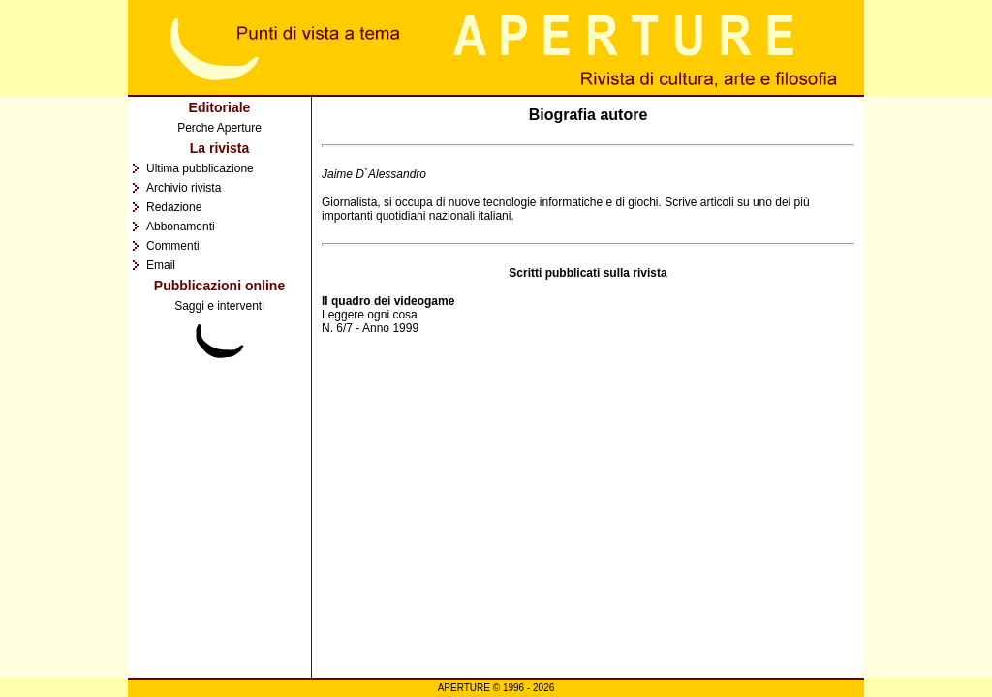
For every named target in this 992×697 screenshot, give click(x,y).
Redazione (174, 207)
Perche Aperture (219, 128)
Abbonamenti (180, 226)
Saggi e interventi (219, 306)
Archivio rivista (183, 188)
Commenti (173, 246)
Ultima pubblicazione (200, 168)
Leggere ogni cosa (370, 314)
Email (160, 265)
